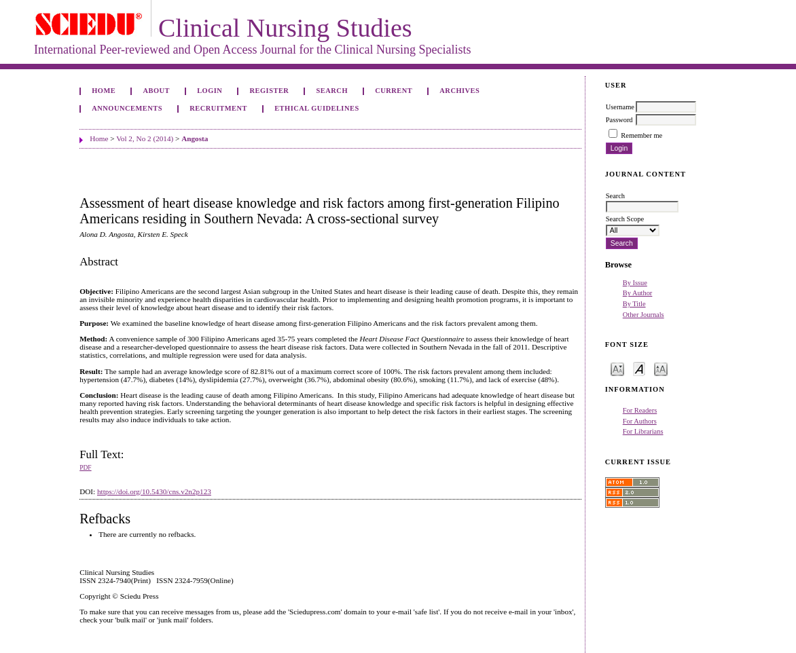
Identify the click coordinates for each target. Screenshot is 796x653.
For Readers (640, 410)
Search (332, 90)
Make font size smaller (617, 368)
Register (269, 90)
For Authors (640, 421)
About (156, 90)
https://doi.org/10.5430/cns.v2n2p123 (154, 491)
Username (620, 107)
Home (103, 90)
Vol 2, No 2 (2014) (144, 138)
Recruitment (218, 108)
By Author (638, 293)
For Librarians (643, 431)
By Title (634, 303)
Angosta (194, 138)
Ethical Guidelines (316, 108)
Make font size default (639, 368)
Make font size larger (661, 368)
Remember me (641, 135)
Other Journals (643, 314)
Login (209, 90)
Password (619, 120)
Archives (459, 90)
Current (393, 90)
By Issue (635, 282)
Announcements (127, 108)
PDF (85, 467)
